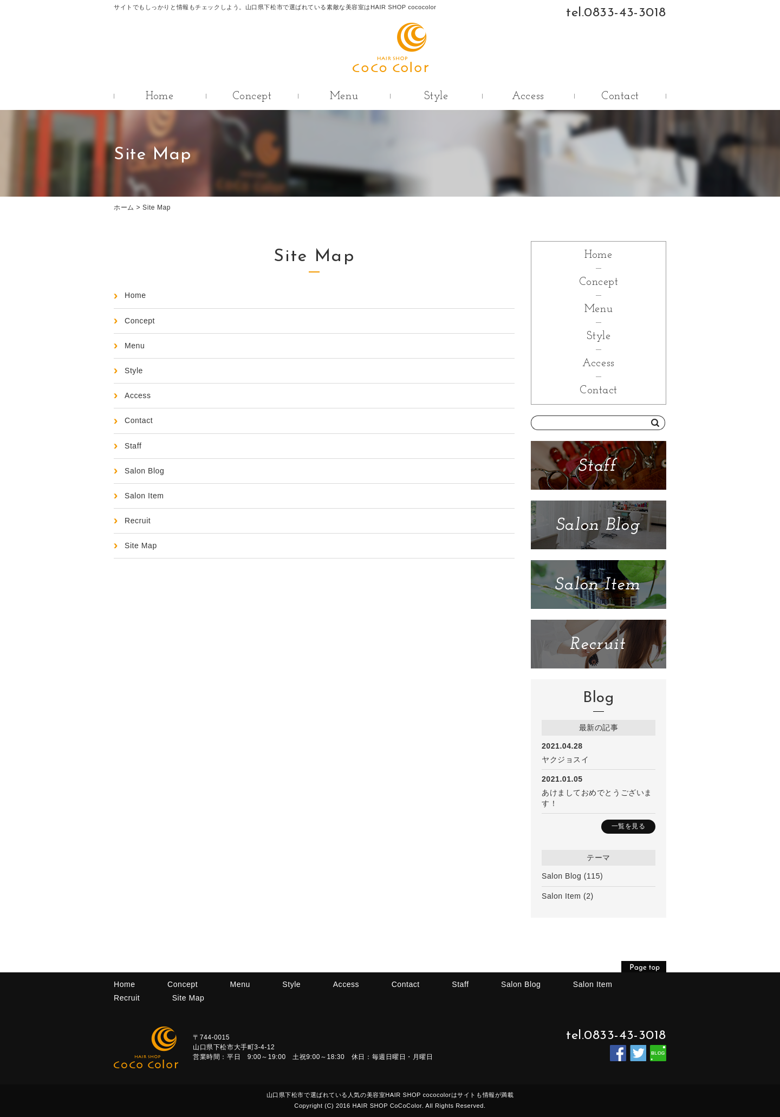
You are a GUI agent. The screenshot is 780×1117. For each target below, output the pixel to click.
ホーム (124, 207)
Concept (252, 96)
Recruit (138, 520)
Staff (133, 445)
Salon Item (561, 896)
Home (159, 96)
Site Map (156, 207)
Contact (620, 96)
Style (436, 96)
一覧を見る (629, 826)
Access (528, 96)
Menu (344, 96)
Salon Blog (561, 876)
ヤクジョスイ (565, 759)
